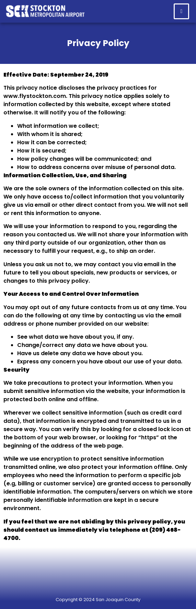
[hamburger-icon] (181, 11)
